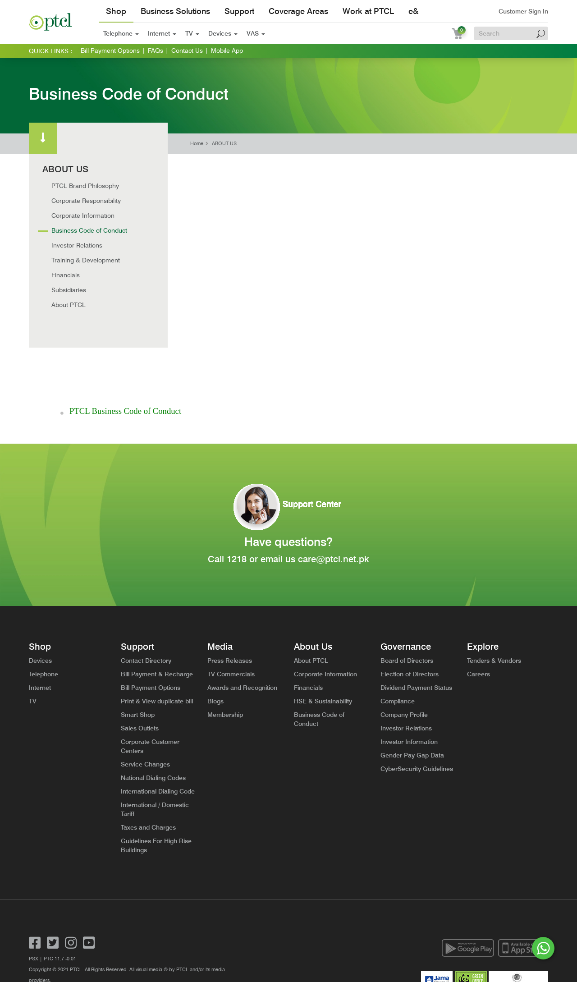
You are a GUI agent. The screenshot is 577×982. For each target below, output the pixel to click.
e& (413, 11)
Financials (65, 275)
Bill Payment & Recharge (157, 609)
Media (220, 581)
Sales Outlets (140, 663)
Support (239, 11)
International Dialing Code (158, 726)
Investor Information (409, 676)
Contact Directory (146, 595)
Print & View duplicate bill (157, 636)
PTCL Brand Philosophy (85, 185)
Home (196, 144)
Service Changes (145, 699)
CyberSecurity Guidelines (416, 703)
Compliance (397, 636)
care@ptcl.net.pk (333, 494)
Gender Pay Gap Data (412, 690)
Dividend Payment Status (416, 622)
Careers (478, 609)
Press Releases (229, 595)
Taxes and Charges (148, 762)
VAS (256, 33)
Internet (162, 33)
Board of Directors (406, 595)
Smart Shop (138, 649)
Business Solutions (175, 11)
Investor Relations (76, 245)
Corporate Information (82, 215)
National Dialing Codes (153, 712)
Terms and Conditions (52, 926)
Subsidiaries (68, 290)
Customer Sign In (523, 11)
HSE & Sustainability (323, 636)
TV (192, 33)
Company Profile (404, 649)
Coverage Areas (298, 11)
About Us (313, 581)
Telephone (121, 33)
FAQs (155, 50)
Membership (225, 649)
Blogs (215, 636)
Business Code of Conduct (89, 230)
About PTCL (68, 304)
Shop (116, 11)
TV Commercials (231, 609)
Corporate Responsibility (86, 200)
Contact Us (187, 50)
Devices (223, 33)
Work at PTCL (368, 11)
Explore (483, 581)
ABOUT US (224, 144)
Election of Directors (409, 609)
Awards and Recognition (242, 622)
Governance (405, 581)
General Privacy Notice (107, 926)
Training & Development (85, 260)
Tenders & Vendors (494, 595)
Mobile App (227, 50)
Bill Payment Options (110, 50)
